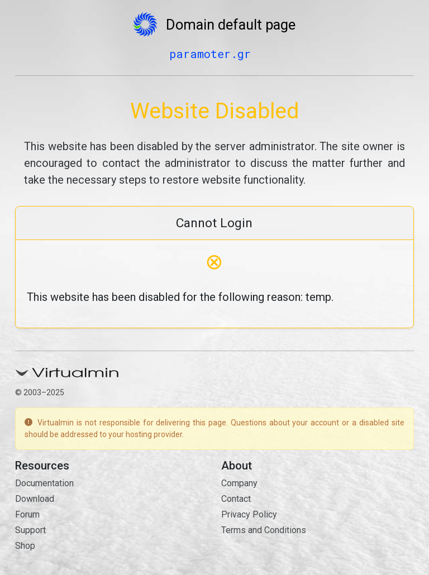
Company (239, 483)
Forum (27, 514)
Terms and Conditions (263, 530)
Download (34, 498)
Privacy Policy (249, 514)
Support (30, 530)
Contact (236, 498)
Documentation (44, 483)
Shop (25, 545)
